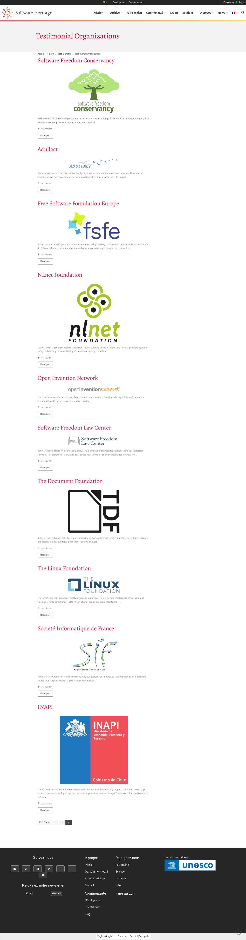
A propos (205, 12)
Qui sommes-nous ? (96, 871)
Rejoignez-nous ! (128, 858)
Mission (98, 12)
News (221, 12)
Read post (45, 135)
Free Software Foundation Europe (78, 205)
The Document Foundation (70, 482)
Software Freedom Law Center (74, 429)
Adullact (48, 150)
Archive (115, 12)
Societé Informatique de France (76, 629)
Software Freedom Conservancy (76, 60)
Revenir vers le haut (238, 932)
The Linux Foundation (64, 569)
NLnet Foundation (60, 276)
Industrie (121, 878)
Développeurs (93, 900)
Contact (89, 885)
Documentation (136, 2)
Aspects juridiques (96, 878)
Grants (174, 12)
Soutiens (187, 12)
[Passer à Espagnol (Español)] (139, 936)
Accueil (41, 54)
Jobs (118, 885)
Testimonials (64, 54)
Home (106, 2)
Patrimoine (122, 864)
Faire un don (134, 12)
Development (119, 2)
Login (241, 2)
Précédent (44, 822)
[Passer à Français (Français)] (122, 936)
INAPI (45, 708)
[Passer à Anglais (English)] (106, 936)
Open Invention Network (68, 379)
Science (120, 871)
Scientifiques (92, 907)
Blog (51, 54)
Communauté (154, 12)
